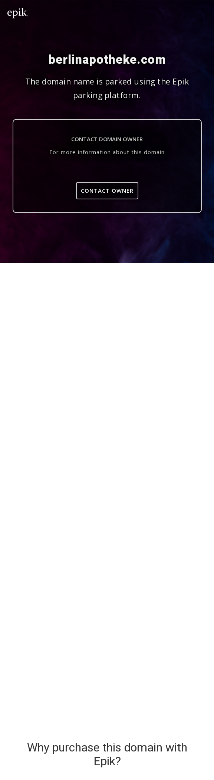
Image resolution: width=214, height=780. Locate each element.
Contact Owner (107, 190)
